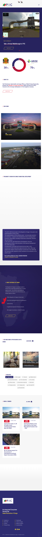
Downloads (18, 520)
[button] (38, 4)
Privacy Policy (7, 525)
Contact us (6, 520)
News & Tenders (19, 523)
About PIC (6, 521)
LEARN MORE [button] (29, 341)
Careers (5, 523)
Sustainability (19, 525)
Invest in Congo (19, 521)
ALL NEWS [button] (29, 401)
